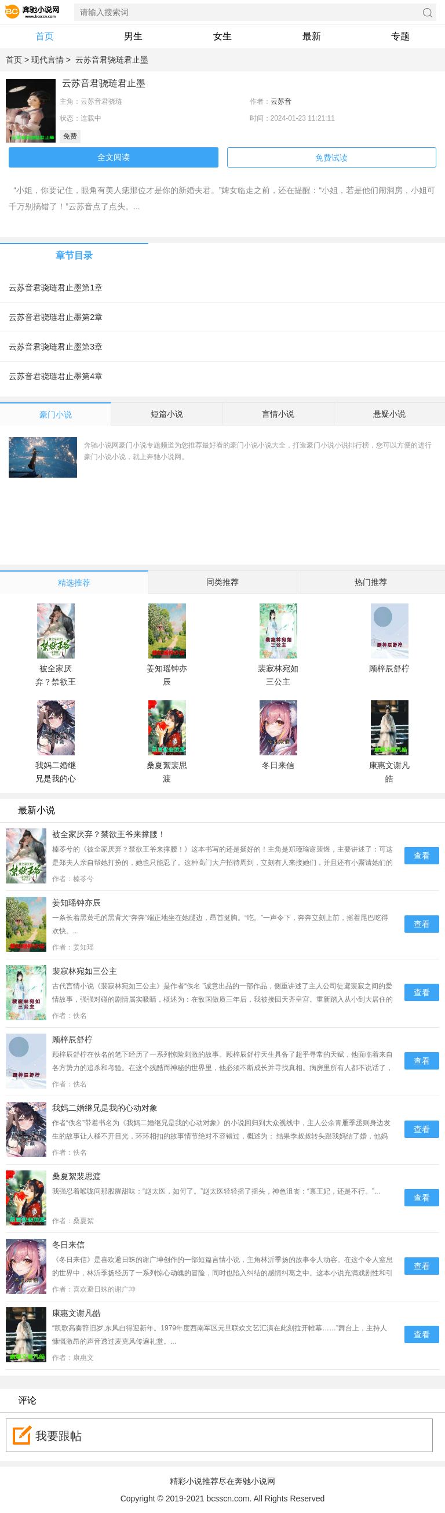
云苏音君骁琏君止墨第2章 (58, 317)
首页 (44, 36)
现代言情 (47, 59)
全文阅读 (113, 157)
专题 (400, 36)
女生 (222, 36)
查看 (422, 855)
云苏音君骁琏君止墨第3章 (58, 346)
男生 (133, 36)
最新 (311, 36)
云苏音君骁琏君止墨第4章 (58, 376)
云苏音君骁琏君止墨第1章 (58, 287)
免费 (70, 136)
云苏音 (281, 101)
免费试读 (331, 157)
